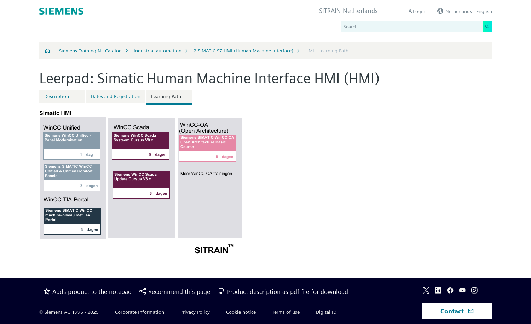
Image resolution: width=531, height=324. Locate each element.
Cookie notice (241, 312)
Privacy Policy (195, 312)
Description (56, 96)
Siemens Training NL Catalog (90, 50)
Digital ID (326, 312)
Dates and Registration (115, 96)
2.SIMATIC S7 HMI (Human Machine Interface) (243, 50)
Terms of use (286, 312)
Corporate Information (139, 312)
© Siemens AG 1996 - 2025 (69, 312)
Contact (457, 311)
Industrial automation (157, 50)
